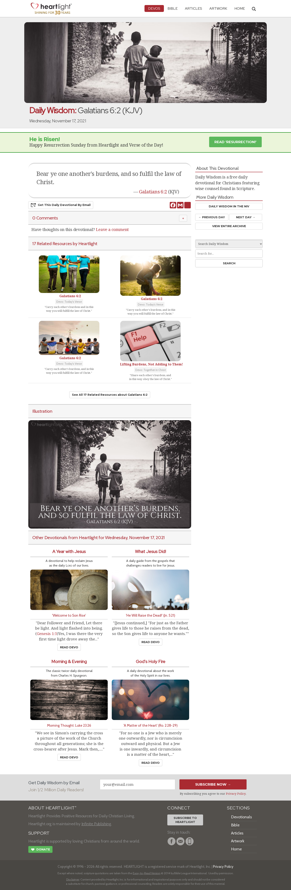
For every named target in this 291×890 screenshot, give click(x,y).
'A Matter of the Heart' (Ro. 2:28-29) (150, 725)
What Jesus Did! (150, 551)
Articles (193, 8)
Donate (40, 850)
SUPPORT (39, 833)
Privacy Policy (236, 793)
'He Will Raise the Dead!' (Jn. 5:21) (150, 615)
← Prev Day (211, 217)
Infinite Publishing (96, 823)
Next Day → (245, 217)
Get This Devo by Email (61, 205)
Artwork (218, 8)
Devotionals (241, 816)
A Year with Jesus (69, 551)
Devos (154, 8)
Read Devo (69, 647)
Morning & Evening (69, 661)
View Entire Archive (229, 226)
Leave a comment (112, 229)
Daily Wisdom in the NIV (229, 206)
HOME (239, 8)
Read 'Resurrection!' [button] (235, 142)
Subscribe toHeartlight (185, 820)
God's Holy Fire (150, 661)
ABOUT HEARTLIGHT (52, 808)
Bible (173, 8)
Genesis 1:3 (47, 634)
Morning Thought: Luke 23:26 (69, 725)
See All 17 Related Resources (110, 395)
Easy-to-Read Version (146, 873)
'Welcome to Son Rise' (69, 615)
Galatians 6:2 (153, 192)
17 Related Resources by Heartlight (64, 243)
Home (236, 849)
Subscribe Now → (213, 784)
